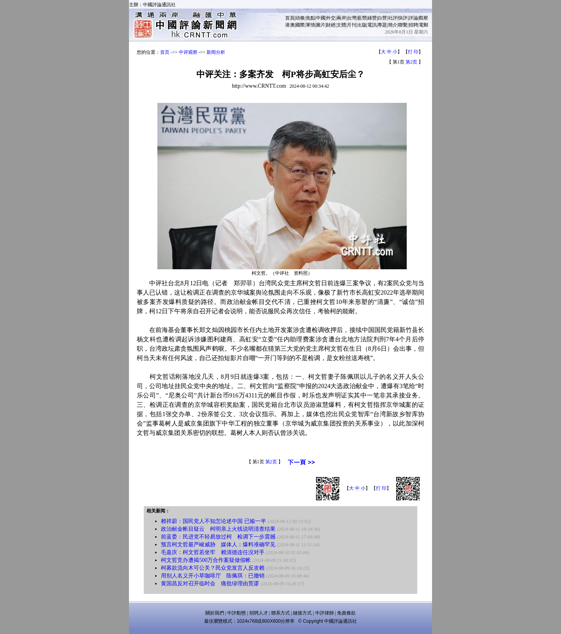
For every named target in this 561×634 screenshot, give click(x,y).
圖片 (320, 25)
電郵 (423, 25)
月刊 (351, 25)
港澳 (290, 25)
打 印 (413, 52)
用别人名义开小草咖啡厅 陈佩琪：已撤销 (213, 576)
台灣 (351, 18)
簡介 (392, 25)
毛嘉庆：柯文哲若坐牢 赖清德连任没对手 (213, 552)
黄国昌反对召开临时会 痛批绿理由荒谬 (210, 583)
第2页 (411, 62)
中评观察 (188, 52)
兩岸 (341, 18)
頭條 (300, 18)
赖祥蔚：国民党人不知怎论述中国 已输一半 (213, 521)
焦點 (310, 18)
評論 (413, 18)
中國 (320, 18)
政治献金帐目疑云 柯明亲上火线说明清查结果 (218, 529)
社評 (392, 18)
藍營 (362, 18)
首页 (164, 52)
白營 (382, 18)
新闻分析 (215, 52)
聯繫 (403, 25)
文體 (341, 25)
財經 (330, 25)
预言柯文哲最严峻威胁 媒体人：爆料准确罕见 (218, 544)
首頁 (290, 18)
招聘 (413, 25)
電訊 (372, 25)
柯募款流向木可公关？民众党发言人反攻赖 (213, 568)
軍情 (310, 25)
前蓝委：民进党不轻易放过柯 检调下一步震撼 (218, 537)
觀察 (423, 18)
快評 (403, 18)
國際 (300, 25)
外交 (330, 18)
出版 (362, 25)
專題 (382, 25)
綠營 (372, 18)
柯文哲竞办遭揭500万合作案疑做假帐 (206, 560)
